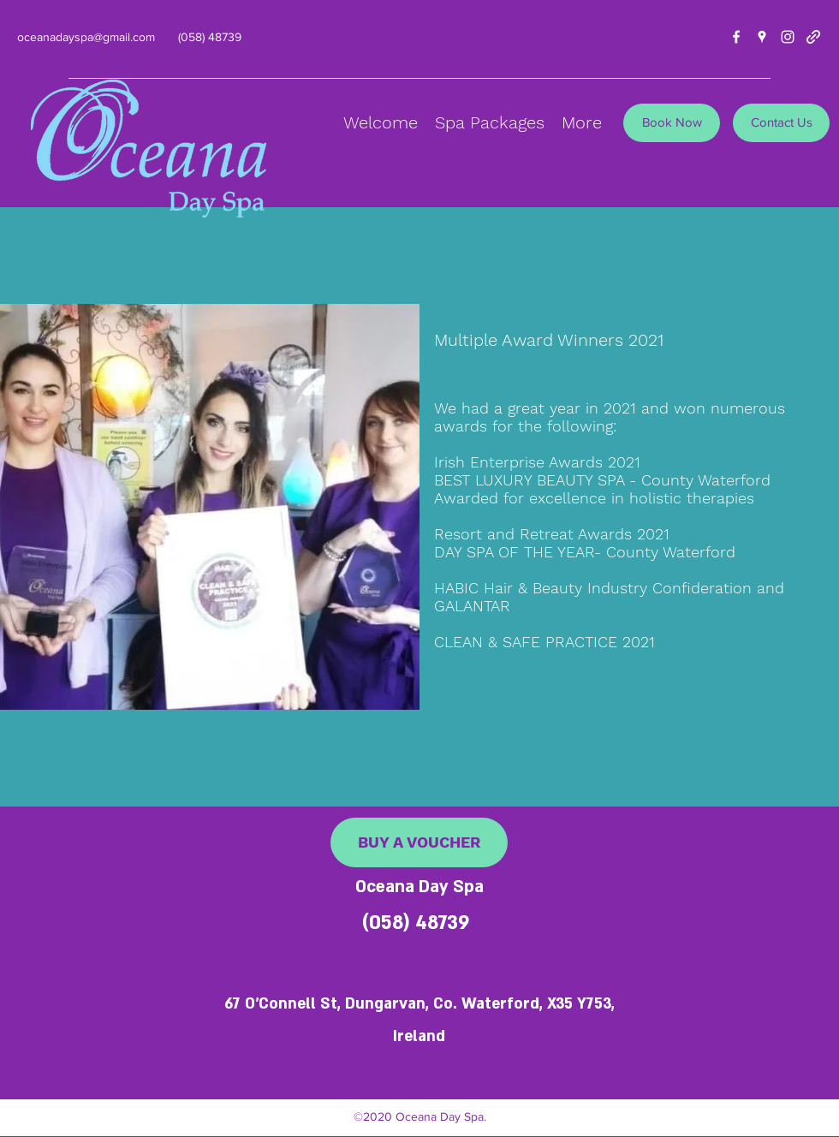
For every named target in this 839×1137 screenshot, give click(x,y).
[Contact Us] (781, 123)
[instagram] (787, 36)
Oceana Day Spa (419, 887)
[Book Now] (671, 123)
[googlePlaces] (762, 36)
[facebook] (736, 36)
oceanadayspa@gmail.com (86, 37)
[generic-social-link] (813, 36)
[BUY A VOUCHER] (419, 842)
